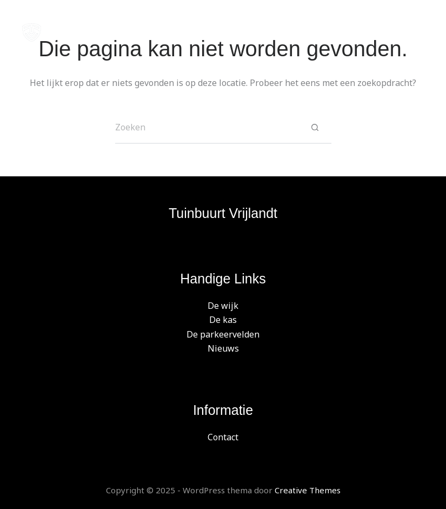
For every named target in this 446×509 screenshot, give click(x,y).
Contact (223, 437)
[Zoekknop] (315, 127)
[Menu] (419, 32)
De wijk (223, 306)
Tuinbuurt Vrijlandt (223, 213)
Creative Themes (308, 490)
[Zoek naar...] (207, 127)
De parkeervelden (223, 334)
